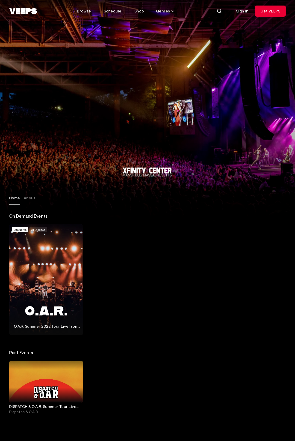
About (29, 198)
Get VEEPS (270, 11)
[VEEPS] (23, 11)
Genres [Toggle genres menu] (165, 11)
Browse (84, 11)
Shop (139, 11)
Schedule (112, 11)
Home (14, 198)
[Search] (219, 11)
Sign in (242, 11)
